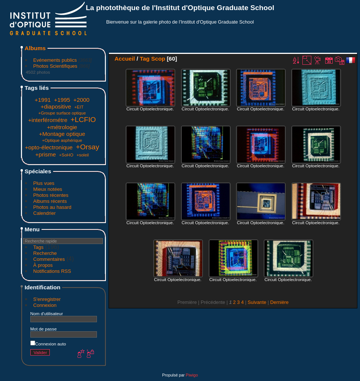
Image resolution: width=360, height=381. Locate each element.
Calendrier (44, 213)
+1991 (43, 100)
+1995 (62, 100)
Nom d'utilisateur (46, 313)
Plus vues (43, 183)
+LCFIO (83, 120)
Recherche (45, 253)
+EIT (79, 107)
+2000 (81, 100)
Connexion (45, 305)
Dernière (279, 302)
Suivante (257, 302)
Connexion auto (48, 343)
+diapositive (55, 106)
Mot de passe (43, 328)
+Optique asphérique (62, 140)
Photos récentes (50, 195)
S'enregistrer (47, 299)
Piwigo (192, 375)
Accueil (125, 58)
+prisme (45, 154)
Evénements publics (55, 60)
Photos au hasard (52, 207)
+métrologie (62, 127)
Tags (38, 247)
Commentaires (49, 259)
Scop (158, 58)
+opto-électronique (49, 147)
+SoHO (66, 155)
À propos (43, 265)
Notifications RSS (52, 271)
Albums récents (50, 201)
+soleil (82, 155)
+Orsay (87, 147)
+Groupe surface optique (62, 113)
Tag (144, 58)
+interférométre (47, 120)
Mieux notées (47, 189)
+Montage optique (62, 134)
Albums (35, 48)
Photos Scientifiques (55, 66)
